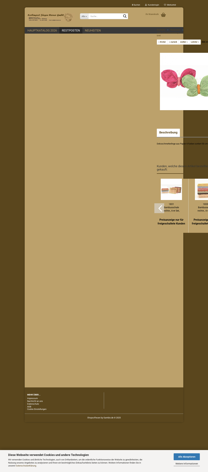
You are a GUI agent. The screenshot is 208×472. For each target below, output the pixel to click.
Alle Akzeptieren (186, 456)
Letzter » (195, 42)
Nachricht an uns (35, 401)
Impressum (32, 398)
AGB (29, 407)
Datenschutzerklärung (26, 465)
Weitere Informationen (186, 463)
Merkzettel (170, 5)
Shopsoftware (93, 417)
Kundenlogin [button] (152, 5)
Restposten (71, 30)
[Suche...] (84, 16)
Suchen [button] (136, 5)
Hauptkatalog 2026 (42, 30)
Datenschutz (33, 404)
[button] (159, 208)
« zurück (173, 42)
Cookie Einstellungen (36, 409)
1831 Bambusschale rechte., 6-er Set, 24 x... (171, 207)
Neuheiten (93, 30)
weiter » (184, 42)
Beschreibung (168, 132)
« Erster (162, 42)
